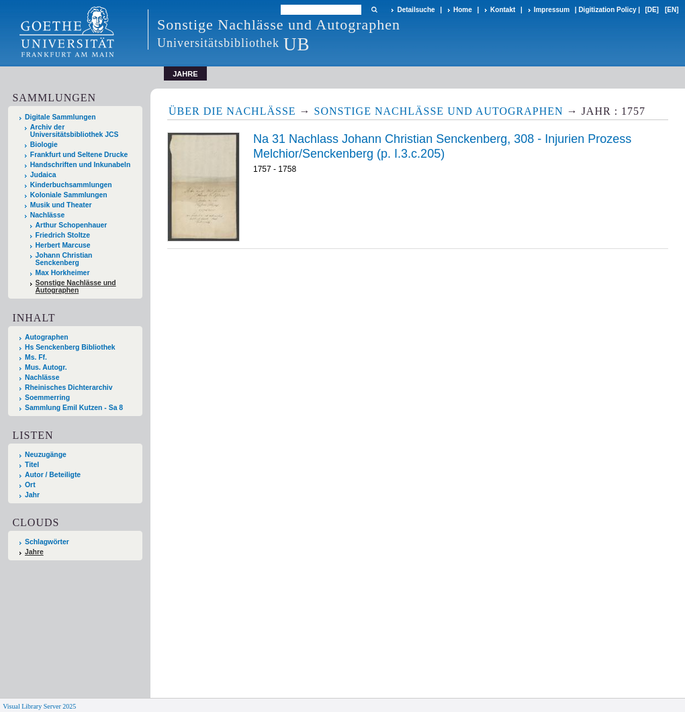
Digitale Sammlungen (60, 117)
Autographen (46, 337)
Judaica (43, 175)
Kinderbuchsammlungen (71, 185)
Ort (30, 485)
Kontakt (502, 9)
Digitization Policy (607, 9)
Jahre (34, 552)
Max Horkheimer (63, 272)
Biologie (44, 144)
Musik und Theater (61, 205)
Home (462, 9)
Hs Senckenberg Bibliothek (70, 347)
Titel (32, 464)
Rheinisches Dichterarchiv (69, 387)
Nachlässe (47, 215)
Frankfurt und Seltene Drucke (79, 154)
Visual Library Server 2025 (39, 706)
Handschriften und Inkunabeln (80, 164)
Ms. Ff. (36, 357)
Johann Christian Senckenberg (64, 259)
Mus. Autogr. (46, 367)
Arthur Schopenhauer (71, 225)
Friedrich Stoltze (63, 235)
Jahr (32, 495)
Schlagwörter (47, 542)
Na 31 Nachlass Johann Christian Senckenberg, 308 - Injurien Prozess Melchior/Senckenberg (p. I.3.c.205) (442, 146)
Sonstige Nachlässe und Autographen (76, 286)
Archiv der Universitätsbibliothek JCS (74, 130)
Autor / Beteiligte (53, 474)
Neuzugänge (45, 454)
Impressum (551, 9)
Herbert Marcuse (63, 245)
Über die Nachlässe (232, 111)
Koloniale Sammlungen (68, 195)
